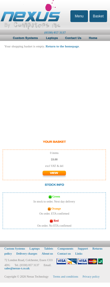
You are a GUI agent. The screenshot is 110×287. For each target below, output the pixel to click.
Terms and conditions (65, 276)
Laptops (34, 248)
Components (65, 248)
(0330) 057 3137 (55, 32)
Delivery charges (26, 253)
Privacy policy (91, 276)
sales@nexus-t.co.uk (17, 268)
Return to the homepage (62, 46)
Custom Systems (14, 248)
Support (83, 248)
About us (47, 253)
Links (78, 253)
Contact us (64, 253)
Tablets (48, 248)
